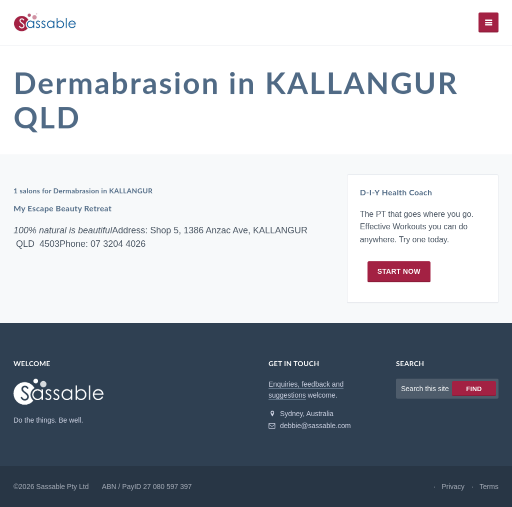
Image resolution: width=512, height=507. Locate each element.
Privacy (453, 487)
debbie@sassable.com (309, 426)
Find (474, 389)
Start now (399, 271)
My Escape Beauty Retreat (63, 208)
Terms (489, 487)
